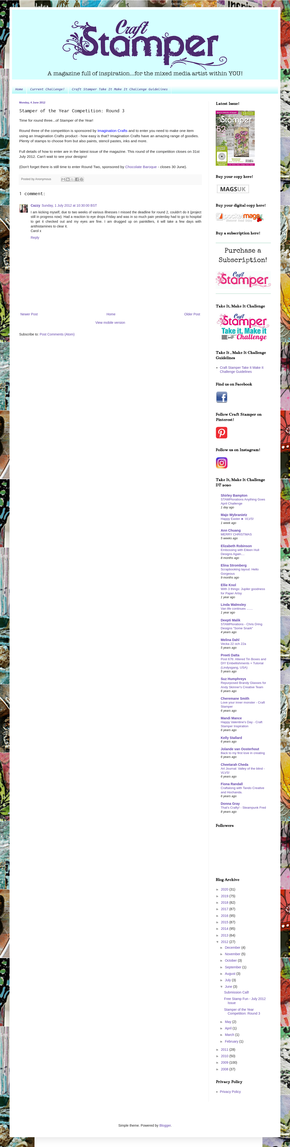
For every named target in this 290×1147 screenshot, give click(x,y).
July (228, 980)
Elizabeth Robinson (236, 546)
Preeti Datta (230, 655)
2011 (225, 1049)
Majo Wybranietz (234, 515)
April (228, 1028)
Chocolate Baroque (141, 167)
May (228, 1022)
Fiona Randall (232, 784)
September (233, 967)
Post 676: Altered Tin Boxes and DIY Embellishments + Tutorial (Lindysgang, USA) (243, 663)
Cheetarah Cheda (234, 765)
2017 (225, 909)
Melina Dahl (230, 640)
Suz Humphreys (233, 679)
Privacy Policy (230, 1092)
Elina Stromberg (234, 565)
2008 (225, 1069)
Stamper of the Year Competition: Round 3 (242, 1012)
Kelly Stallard (231, 738)
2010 (225, 1056)
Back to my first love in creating (243, 753)
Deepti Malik (230, 620)
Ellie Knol (228, 585)
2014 (225, 929)
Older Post (192, 314)
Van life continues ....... (237, 608)
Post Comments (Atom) (57, 334)
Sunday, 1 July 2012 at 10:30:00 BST (69, 205)
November (233, 954)
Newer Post (29, 314)
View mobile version (110, 322)
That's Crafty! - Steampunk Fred (243, 807)
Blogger (165, 1125)
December (233, 947)
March (230, 1035)
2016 (225, 916)
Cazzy (35, 205)
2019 (225, 896)
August (230, 974)
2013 (225, 935)
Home (19, 89)
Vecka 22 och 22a (233, 644)
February (232, 1041)
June (229, 986)
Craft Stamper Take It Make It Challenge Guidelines (120, 89)
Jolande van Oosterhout (240, 749)
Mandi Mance (231, 718)
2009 (225, 1062)
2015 (225, 922)
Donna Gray (230, 804)
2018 (225, 902)
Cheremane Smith (235, 698)
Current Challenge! (47, 89)
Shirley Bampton (234, 495)
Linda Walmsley (233, 605)
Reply (35, 237)
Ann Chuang (231, 530)
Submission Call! (236, 992)
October (231, 960)
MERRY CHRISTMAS (236, 534)
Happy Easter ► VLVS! (237, 519)
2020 (225, 889)
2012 (225, 942)
